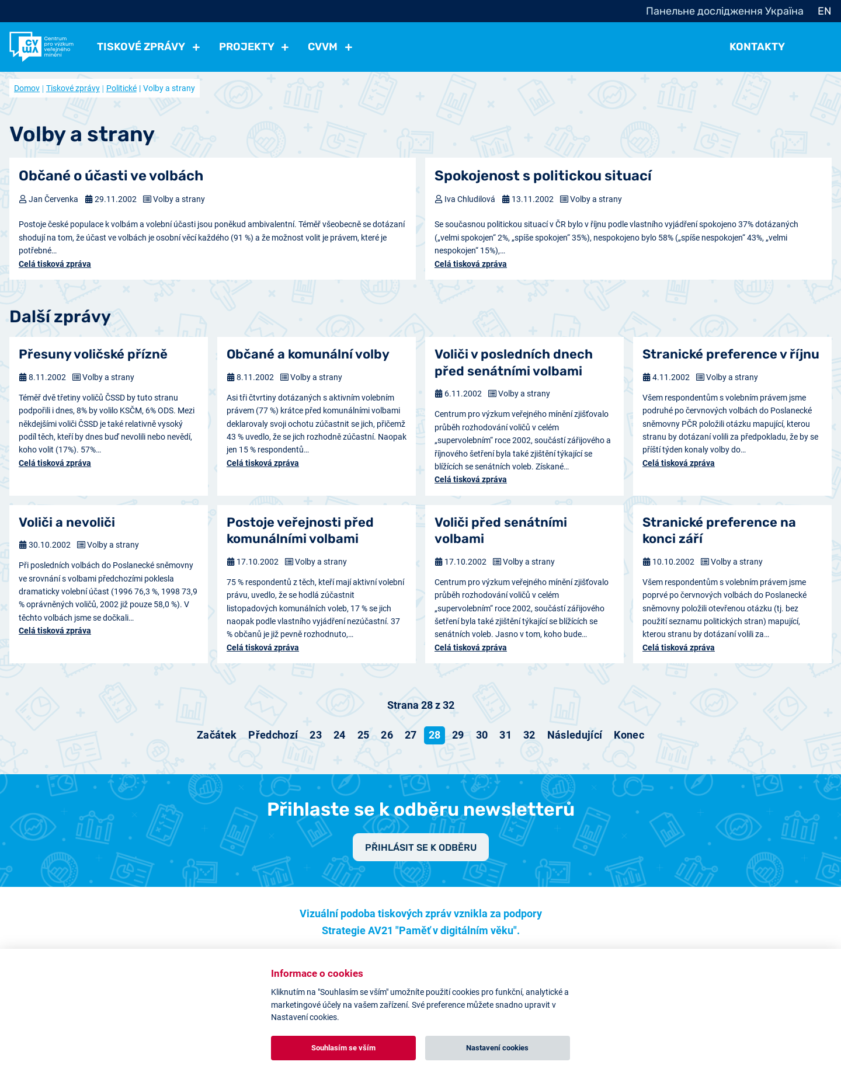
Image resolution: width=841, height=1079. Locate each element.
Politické (121, 88)
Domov (27, 88)
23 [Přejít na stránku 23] (316, 735)
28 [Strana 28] (435, 735)
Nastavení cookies (497, 1047)
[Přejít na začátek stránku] (216, 735)
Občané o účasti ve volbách (111, 176)
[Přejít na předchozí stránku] (273, 735)
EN (825, 11)
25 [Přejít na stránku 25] (363, 735)
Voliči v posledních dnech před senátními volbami (514, 362)
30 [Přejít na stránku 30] (482, 735)
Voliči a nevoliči (67, 522)
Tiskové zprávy (73, 88)
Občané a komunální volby (308, 354)
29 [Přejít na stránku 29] (458, 735)
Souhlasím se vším (343, 1047)
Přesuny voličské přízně (93, 354)
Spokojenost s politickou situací (543, 176)
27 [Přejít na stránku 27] (411, 735)
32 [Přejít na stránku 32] (529, 735)
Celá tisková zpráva (55, 264)
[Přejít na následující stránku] (575, 735)
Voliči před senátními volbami (501, 530)
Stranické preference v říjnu (730, 354)
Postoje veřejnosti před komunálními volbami (300, 530)
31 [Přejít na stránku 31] (505, 735)
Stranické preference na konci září (719, 530)
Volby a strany (179, 199)
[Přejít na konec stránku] (629, 735)
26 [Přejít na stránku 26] (387, 735)
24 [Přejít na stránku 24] (339, 735)
